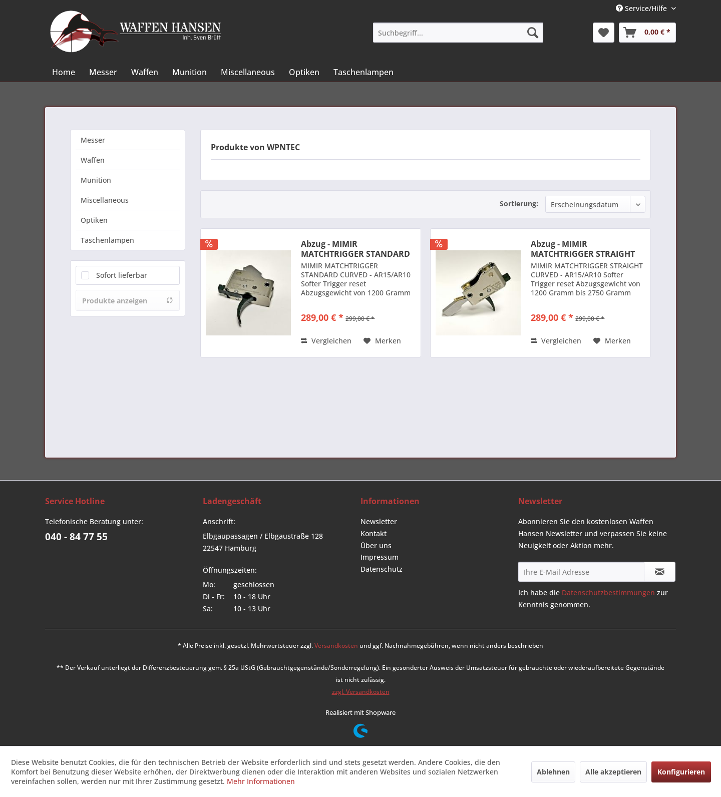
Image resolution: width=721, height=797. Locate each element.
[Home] (63, 72)
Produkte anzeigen (127, 300)
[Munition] (189, 72)
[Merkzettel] (603, 33)
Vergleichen (326, 340)
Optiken (94, 220)
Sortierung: (519, 203)
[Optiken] (304, 72)
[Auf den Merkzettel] (382, 341)
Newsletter (378, 521)
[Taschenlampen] (363, 72)
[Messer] (103, 72)
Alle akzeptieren (613, 771)
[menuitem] (458, 33)
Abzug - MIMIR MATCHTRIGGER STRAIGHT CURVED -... (583, 249)
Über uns (376, 545)
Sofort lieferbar (121, 275)
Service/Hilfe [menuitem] (642, 8)
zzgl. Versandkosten (361, 691)
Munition (96, 180)
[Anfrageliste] (647, 33)
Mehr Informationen (261, 781)
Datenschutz (381, 569)
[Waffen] (144, 72)
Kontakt (373, 533)
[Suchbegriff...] (458, 33)
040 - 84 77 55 (76, 536)
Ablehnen (553, 771)
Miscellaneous (105, 200)
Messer (93, 140)
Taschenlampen (107, 240)
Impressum (379, 557)
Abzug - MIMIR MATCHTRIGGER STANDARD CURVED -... (355, 249)
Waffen (93, 160)
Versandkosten (336, 645)
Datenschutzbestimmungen (608, 592)
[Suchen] (532, 33)
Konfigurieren (681, 771)
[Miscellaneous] (248, 72)
